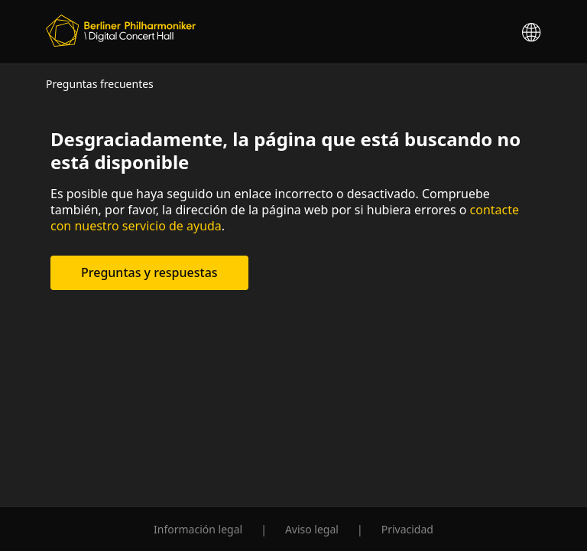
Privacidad (407, 529)
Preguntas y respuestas (149, 272)
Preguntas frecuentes (100, 84)
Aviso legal (312, 529)
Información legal (198, 529)
